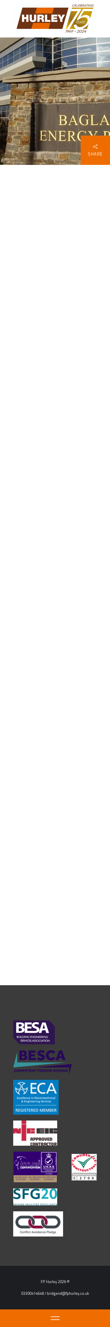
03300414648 (32, 1293)
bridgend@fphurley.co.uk (68, 1293)
